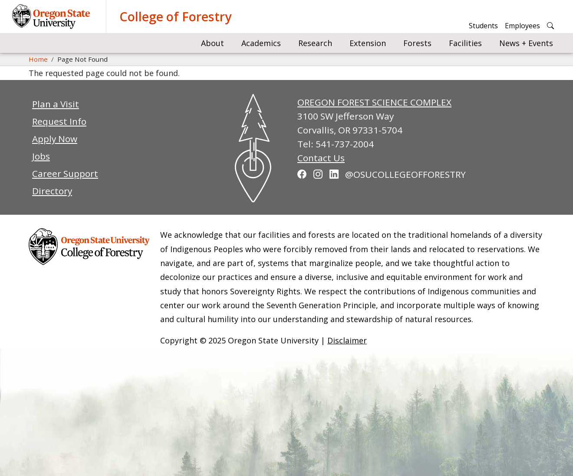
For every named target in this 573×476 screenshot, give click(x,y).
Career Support (65, 173)
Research (315, 43)
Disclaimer (347, 340)
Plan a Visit (55, 104)
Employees (522, 25)
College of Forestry (175, 16)
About (212, 43)
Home (38, 59)
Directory (52, 191)
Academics (261, 43)
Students (483, 25)
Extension (367, 43)
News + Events (526, 43)
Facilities (465, 43)
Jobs (41, 156)
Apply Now (54, 139)
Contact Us (321, 158)
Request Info (59, 121)
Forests (417, 43)
